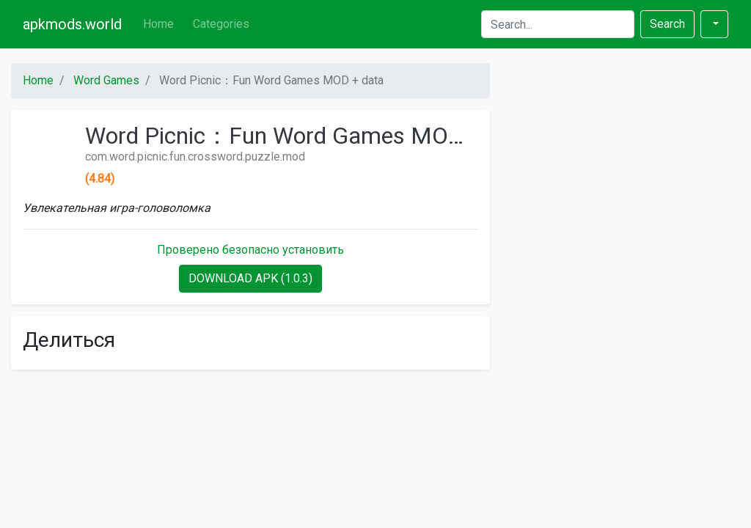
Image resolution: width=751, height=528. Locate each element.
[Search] (557, 24)
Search (667, 24)
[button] (714, 24)
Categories (221, 24)
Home (158, 24)
